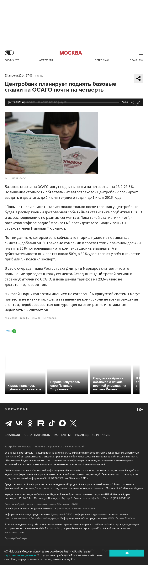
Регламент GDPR (68, 504)
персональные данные (20, 555)
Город (39, 76)
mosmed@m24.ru (92, 498)
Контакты (62, 435)
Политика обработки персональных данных (30, 504)
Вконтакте (19, 423)
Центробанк (50, 318)
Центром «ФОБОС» (62, 514)
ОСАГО (36, 318)
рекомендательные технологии (76, 508)
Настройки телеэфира (18, 447)
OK (127, 553)
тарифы (24, 318)
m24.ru (66, 453)
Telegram (8, 423)
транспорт (11, 318)
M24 (26, 409)
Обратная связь (37, 435)
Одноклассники (30, 423)
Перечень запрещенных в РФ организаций (59, 447)
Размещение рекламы (92, 435)
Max (62, 423)
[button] (9, 102)
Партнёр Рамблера (16, 538)
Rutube (41, 423)
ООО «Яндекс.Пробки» (121, 518)
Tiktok (52, 423)
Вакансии (12, 435)
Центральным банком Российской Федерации (32, 518)
